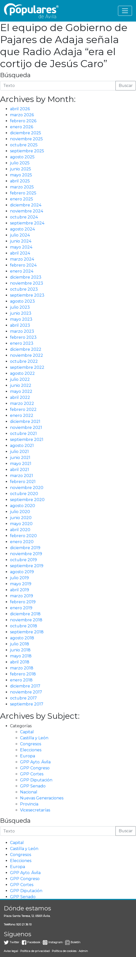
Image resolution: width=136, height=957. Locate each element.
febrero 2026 (23, 120)
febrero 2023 (23, 337)
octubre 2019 (23, 559)
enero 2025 (21, 199)
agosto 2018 (22, 638)
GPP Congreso (35, 768)
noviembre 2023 (26, 283)
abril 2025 (20, 181)
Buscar (126, 85)
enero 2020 (22, 541)
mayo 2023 (21, 319)
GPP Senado (33, 786)
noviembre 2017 (26, 692)
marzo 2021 (21, 475)
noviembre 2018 (26, 620)
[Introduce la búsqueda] (58, 85)
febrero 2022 (23, 409)
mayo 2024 (21, 247)
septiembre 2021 (26, 439)
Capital (27, 732)
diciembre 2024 (25, 205)
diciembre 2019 (25, 547)
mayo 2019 (20, 583)
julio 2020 (20, 511)
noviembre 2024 (26, 211)
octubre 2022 (24, 361)
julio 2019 (19, 577)
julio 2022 (20, 379)
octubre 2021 (23, 433)
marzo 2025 (22, 187)
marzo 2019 (21, 595)
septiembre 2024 (27, 223)
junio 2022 (20, 385)
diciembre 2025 (25, 133)
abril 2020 (20, 529)
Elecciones (30, 750)
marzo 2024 (22, 259)
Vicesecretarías (35, 810)
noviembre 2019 (26, 553)
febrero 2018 (23, 674)
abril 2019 (19, 589)
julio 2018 (19, 644)
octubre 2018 (23, 626)
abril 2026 (20, 108)
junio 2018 (20, 650)
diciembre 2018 (25, 614)
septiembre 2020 (27, 499)
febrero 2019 (23, 602)
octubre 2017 (23, 698)
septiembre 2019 (26, 565)
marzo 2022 (22, 403)
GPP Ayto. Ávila (35, 762)
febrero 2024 (23, 265)
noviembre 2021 (26, 427)
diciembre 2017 (25, 686)
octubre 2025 (24, 145)
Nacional (28, 792)
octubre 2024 (24, 217)
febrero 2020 (23, 535)
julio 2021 (19, 451)
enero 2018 (21, 680)
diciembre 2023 (25, 277)
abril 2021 (19, 469)
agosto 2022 (22, 373)
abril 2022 (20, 397)
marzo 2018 (21, 668)
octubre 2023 (24, 289)
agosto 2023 (22, 301)
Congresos (30, 744)
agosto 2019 (22, 571)
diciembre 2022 (25, 349)
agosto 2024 (22, 229)
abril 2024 (20, 253)
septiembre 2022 (27, 367)
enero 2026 (21, 127)
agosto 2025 (22, 157)
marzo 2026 (22, 114)
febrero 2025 (23, 193)
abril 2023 (20, 325)
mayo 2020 (21, 523)
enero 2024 (21, 271)
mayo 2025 (21, 175)
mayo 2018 (21, 656)
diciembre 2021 (25, 421)
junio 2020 (21, 517)
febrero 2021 (23, 481)
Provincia (29, 804)
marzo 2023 (22, 331)
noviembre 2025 (26, 139)
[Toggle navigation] (125, 11)
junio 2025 (20, 169)
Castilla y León (34, 738)
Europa (27, 756)
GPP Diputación (36, 780)
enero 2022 (21, 415)
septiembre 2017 (26, 704)
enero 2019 (21, 608)
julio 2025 (20, 163)
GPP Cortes (31, 774)
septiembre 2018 (27, 632)
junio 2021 (20, 457)
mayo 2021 (20, 463)
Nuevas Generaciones (41, 798)
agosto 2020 (22, 505)
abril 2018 (19, 662)
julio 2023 (20, 307)
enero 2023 (21, 343)
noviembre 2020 (26, 487)
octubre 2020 (24, 493)
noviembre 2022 (26, 355)
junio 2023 (20, 313)
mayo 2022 (21, 391)
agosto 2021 (22, 445)
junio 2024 (20, 241)
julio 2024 (20, 235)
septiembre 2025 (27, 151)
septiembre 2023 (27, 295)
